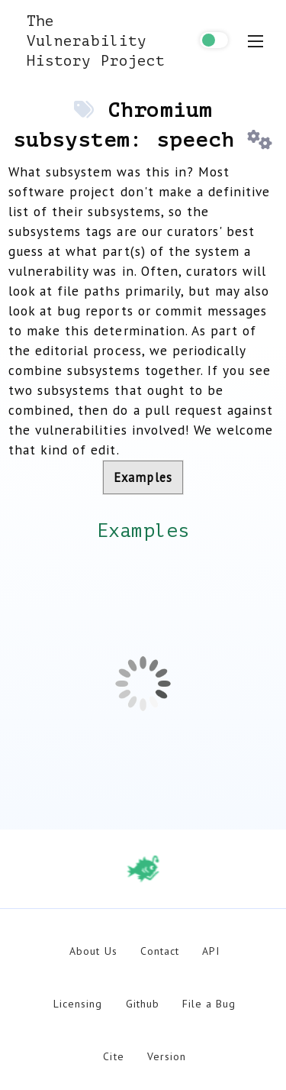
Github (142, 1004)
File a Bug (209, 1004)
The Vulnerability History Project (96, 41)
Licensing (77, 1004)
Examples (143, 477)
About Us (93, 951)
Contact (159, 951)
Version (166, 1056)
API (211, 951)
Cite (113, 1056)
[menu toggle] (255, 41)
